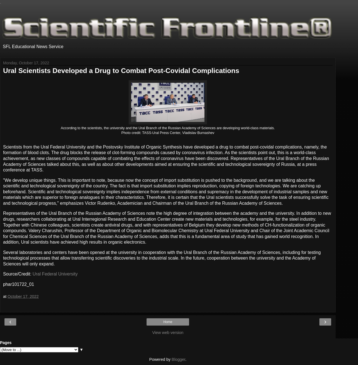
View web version (167, 332)
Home (167, 322)
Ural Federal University (55, 274)
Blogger (178, 359)
